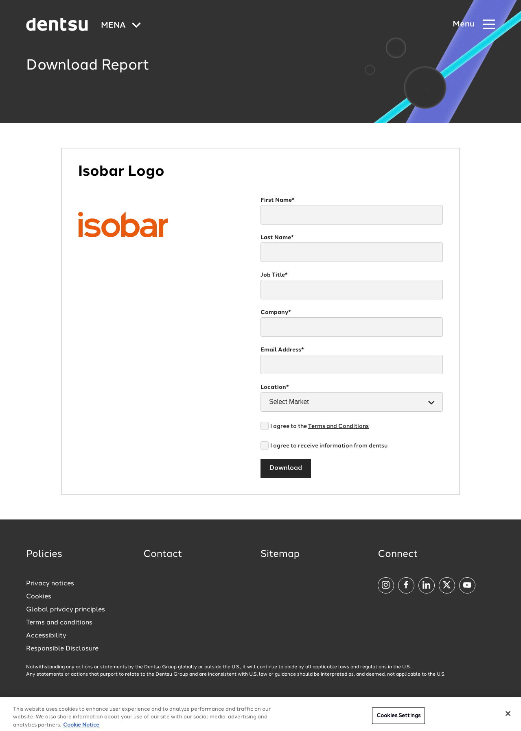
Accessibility (46, 636)
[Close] (508, 718)
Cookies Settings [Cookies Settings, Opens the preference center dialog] (398, 719)
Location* (274, 387)
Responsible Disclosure (62, 649)
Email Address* (282, 350)
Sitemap (280, 554)
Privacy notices (50, 583)
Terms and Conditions (338, 426)
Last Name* (277, 237)
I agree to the (319, 426)
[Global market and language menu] (121, 26)
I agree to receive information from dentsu (328, 446)
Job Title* (274, 275)
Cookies (38, 597)
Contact (162, 554)
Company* (275, 312)
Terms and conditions (59, 623)
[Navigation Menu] (474, 25)
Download (285, 468)
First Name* (277, 200)
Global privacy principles (65, 610)
